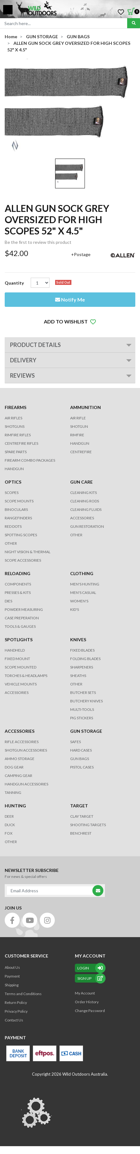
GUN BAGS (79, 758)
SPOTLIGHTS (19, 639)
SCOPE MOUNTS (19, 501)
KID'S (74, 609)
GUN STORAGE (86, 731)
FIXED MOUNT (17, 658)
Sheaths (78, 675)
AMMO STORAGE (19, 758)
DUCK (10, 824)
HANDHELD (15, 650)
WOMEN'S (79, 601)
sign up (90, 978)
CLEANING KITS (83, 492)
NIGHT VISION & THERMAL (27, 551)
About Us (12, 967)
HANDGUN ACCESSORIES (26, 784)
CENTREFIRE (81, 451)
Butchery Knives (86, 701)
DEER (9, 816)
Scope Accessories (23, 560)
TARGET (79, 805)
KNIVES (78, 639)
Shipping (11, 985)
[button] (70, 321)
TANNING (13, 792)
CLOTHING (81, 573)
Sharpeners (81, 667)
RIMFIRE (77, 435)
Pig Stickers (81, 718)
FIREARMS (15, 407)
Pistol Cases (82, 767)
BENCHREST (80, 833)
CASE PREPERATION (22, 618)
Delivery (23, 360)
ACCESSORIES (82, 518)
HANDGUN (79, 443)
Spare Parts (16, 451)
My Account (85, 993)
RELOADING (17, 573)
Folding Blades (85, 658)
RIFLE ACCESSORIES (22, 741)
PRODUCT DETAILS (35, 344)
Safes (75, 741)
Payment (12, 976)
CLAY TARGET (81, 816)
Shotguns (14, 426)
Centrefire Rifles (21, 443)
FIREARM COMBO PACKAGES (30, 460)
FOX (9, 833)
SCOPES (11, 492)
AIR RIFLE (78, 418)
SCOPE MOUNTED (20, 667)
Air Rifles (13, 418)
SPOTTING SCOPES (21, 534)
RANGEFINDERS (18, 518)
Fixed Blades (82, 650)
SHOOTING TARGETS (88, 824)
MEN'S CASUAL (83, 592)
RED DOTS (13, 526)
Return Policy (16, 1002)
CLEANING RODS (84, 501)
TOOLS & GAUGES (20, 626)
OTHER (11, 543)
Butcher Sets (83, 692)
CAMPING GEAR (18, 775)
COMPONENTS (18, 584)
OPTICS (13, 482)
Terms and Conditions (23, 993)
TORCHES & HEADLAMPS (26, 675)
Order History (87, 1001)
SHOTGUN (79, 426)
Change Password (90, 1010)
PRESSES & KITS (18, 592)
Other (76, 684)
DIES (8, 601)
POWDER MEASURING (24, 609)
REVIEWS (22, 375)
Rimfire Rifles (18, 435)
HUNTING (15, 805)
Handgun (14, 468)
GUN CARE (81, 482)
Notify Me (70, 299)
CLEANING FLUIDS (85, 509)
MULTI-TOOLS (82, 709)
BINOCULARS (16, 509)
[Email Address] (51, 890)
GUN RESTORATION (87, 526)
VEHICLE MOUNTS (21, 684)
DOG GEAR (14, 767)
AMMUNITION (85, 407)
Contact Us (14, 1020)
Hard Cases (81, 750)
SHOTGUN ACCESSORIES (26, 750)
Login (90, 968)
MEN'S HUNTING (84, 584)
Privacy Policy (16, 1011)
